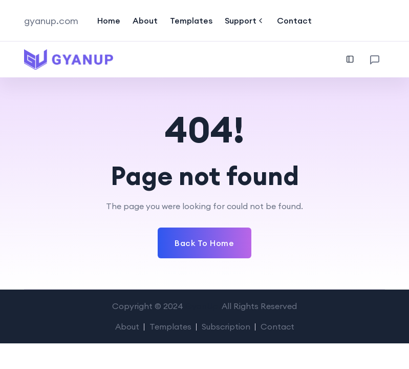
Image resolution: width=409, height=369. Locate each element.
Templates (191, 20)
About (145, 20)
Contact (294, 20)
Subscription (226, 326)
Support (245, 20)
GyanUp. (202, 306)
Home (108, 20)
